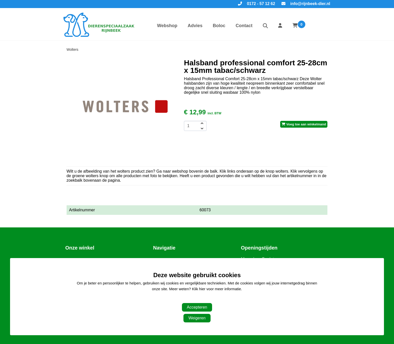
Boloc (219, 25)
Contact (244, 25)
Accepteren (197, 307)
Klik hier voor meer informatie (216, 289)
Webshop (167, 25)
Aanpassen (194, 299)
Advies (195, 25)
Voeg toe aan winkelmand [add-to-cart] (304, 124)
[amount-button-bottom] (201, 128)
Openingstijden (259, 248)
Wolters (72, 49)
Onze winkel (79, 248)
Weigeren (197, 318)
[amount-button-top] (201, 123)
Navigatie (164, 248)
